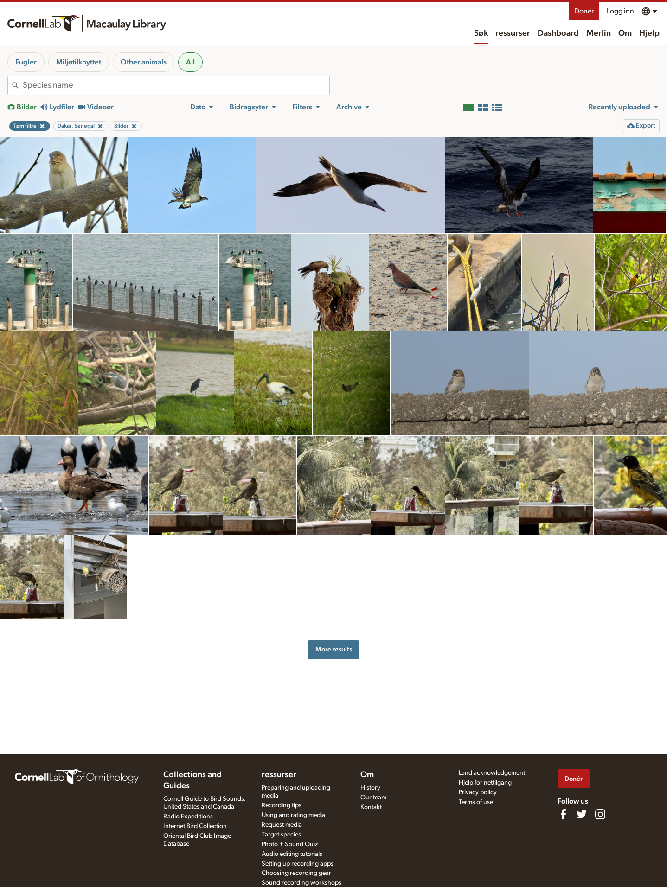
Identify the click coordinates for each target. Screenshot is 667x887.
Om (625, 33)
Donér (584, 11)
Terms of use (476, 802)
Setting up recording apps (298, 864)
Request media (282, 825)
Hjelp (649, 33)
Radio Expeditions (188, 816)
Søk (481, 33)
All (190, 62)
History (370, 788)
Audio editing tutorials (292, 854)
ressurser (512, 33)
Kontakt (371, 807)
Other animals (144, 62)
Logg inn (620, 11)
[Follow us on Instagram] (600, 814)
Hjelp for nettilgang (485, 782)
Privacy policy (478, 792)
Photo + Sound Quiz (290, 844)
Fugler (26, 62)
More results (333, 649)
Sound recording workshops (301, 883)
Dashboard (558, 33)
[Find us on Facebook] (563, 814)
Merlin (598, 33)
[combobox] (176, 85)
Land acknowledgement (492, 773)
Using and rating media (293, 815)
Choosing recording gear (296, 873)
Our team (373, 797)
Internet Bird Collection (195, 826)
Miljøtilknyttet (78, 62)
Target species (281, 834)
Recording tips (281, 805)
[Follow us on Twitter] (581, 814)
